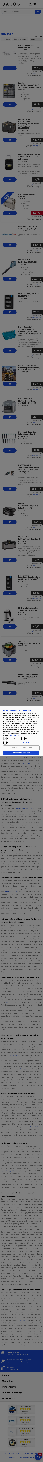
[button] (29, 743)
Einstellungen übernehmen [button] (21, 748)
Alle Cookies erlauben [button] (21, 753)
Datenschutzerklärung (15, 735)
